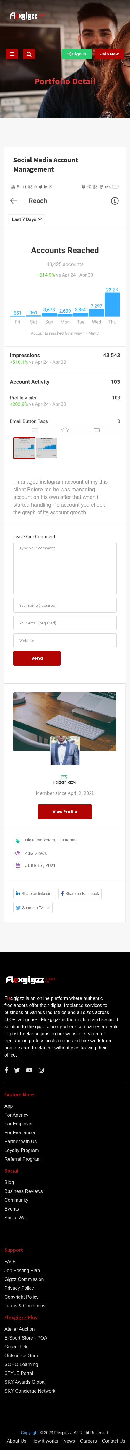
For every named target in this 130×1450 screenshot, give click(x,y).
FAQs (10, 1261)
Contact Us (113, 1441)
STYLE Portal (18, 1373)
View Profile (65, 811)
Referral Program (22, 1159)
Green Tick (15, 1347)
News (69, 1441)
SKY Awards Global (25, 1382)
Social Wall (16, 1218)
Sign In (76, 54)
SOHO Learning (21, 1364)
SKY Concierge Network (29, 1391)
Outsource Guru (21, 1355)
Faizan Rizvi (64, 782)
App (8, 1106)
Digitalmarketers (40, 840)
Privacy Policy (19, 1288)
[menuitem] (24, 448)
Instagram (67, 840)
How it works (44, 1441)
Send (37, 658)
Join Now (109, 54)
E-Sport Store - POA (25, 1338)
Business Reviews (23, 1191)
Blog (9, 1182)
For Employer (18, 1124)
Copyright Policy (21, 1297)
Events (11, 1209)
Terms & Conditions (25, 1306)
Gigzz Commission (24, 1279)
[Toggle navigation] (12, 54)
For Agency (16, 1115)
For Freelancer (19, 1132)
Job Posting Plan (22, 1270)
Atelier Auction (19, 1329)
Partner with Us (20, 1141)
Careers (88, 1441)
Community (16, 1200)
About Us (16, 1441)
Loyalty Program (21, 1150)
